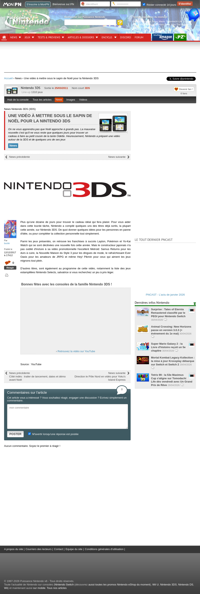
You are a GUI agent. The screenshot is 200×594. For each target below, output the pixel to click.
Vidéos (83, 99)
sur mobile (39, 588)
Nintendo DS (185, 584)
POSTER (15, 434)
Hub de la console (18, 99)
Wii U (155, 584)
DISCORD (125, 37)
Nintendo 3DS (30, 88)
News (13, 37)
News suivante (117, 156)
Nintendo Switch (64, 584)
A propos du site (13, 549)
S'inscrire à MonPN (38, 4)
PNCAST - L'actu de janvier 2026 (165, 294)
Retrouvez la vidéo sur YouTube (76, 351)
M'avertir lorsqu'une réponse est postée (53, 434)
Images (70, 99)
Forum (139, 37)
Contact (58, 549)
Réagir (10, 267)
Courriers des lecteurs (38, 549)
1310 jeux (37, 92)
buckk (7, 243)
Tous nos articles (57, 588)
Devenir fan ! (186, 89)
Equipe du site (74, 549)
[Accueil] (4, 37)
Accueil (8, 78)
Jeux (27, 37)
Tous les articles (42, 99)
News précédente (19, 156)
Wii (6, 588)
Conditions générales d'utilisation (104, 549)
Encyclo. (107, 37)
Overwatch (145, 27)
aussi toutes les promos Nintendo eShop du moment (119, 584)
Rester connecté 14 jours (159, 4)
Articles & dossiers (81, 37)
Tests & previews (49, 37)
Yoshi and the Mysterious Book (153, 24)
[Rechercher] (90, 22)
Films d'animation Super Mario (149, 21)
